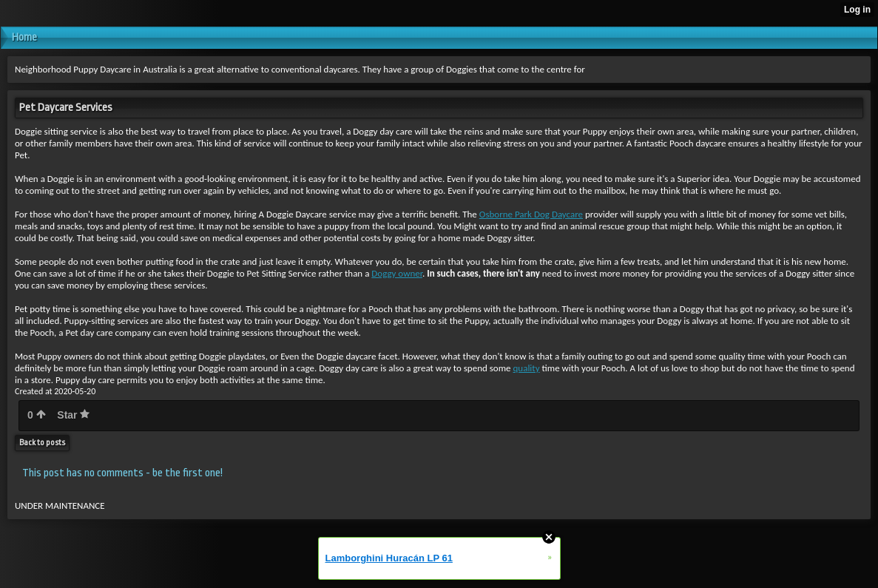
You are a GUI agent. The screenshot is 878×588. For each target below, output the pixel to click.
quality (526, 368)
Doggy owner (396, 273)
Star (73, 415)
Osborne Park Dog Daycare (531, 214)
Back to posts (42, 442)
